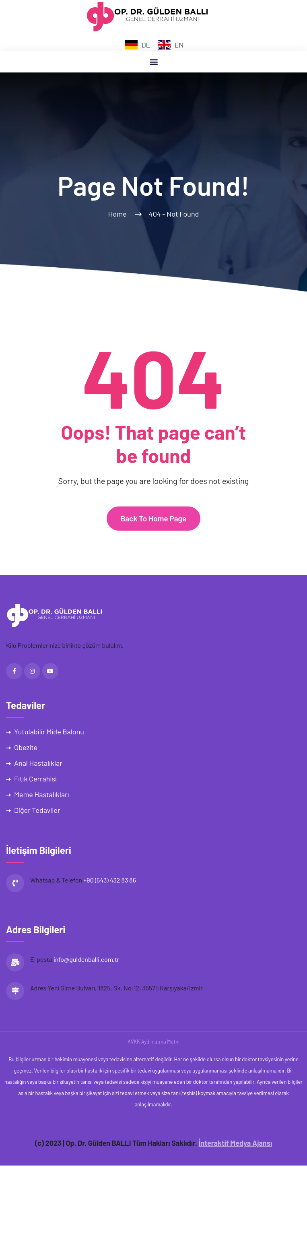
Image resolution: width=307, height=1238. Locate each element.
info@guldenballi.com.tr (86, 959)
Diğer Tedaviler (37, 810)
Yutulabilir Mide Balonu (49, 731)
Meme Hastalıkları (41, 794)
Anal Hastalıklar (38, 763)
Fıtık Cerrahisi (35, 778)
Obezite (25, 747)
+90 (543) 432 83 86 (109, 880)
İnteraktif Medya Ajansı (235, 1143)
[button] (153, 61)
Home (119, 213)
